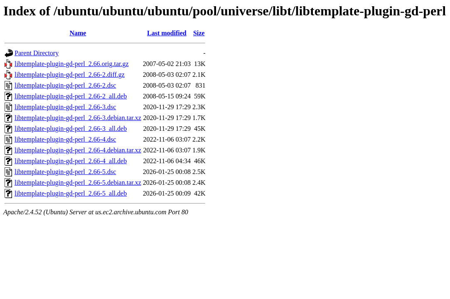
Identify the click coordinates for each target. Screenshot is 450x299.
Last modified (167, 33)
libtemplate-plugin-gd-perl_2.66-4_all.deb (71, 160)
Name (77, 33)
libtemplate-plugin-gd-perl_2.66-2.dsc (65, 85)
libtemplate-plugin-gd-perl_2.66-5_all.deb (71, 193)
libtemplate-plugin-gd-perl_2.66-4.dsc (65, 139)
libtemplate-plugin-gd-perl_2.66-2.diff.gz (70, 74)
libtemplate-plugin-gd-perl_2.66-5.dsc (65, 171)
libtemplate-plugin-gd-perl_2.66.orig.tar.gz (72, 63)
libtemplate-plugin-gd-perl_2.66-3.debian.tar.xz (78, 117)
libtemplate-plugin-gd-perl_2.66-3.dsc (65, 106)
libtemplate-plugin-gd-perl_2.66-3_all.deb (71, 128)
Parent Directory (37, 52)
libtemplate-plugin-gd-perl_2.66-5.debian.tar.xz (78, 182)
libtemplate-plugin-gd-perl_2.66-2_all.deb (71, 96)
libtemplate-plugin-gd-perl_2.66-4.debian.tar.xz (78, 150)
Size (199, 33)
